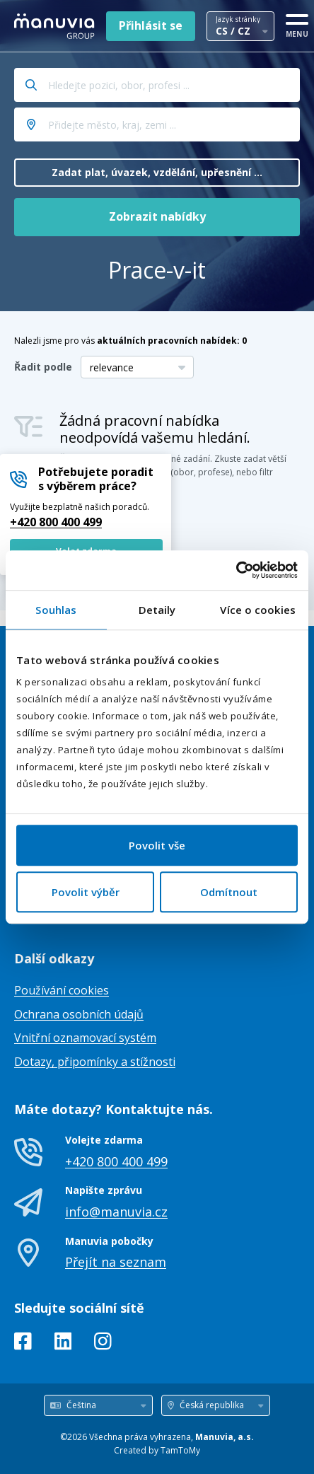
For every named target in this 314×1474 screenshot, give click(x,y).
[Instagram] (103, 1344)
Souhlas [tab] (55, 610)
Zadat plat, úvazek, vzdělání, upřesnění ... (157, 172)
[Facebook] (23, 1344)
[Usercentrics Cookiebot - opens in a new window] (236, 570)
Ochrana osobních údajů (79, 1014)
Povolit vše (157, 845)
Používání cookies (61, 990)
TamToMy (180, 1450)
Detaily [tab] (157, 610)
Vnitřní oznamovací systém (85, 1037)
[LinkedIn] (63, 1344)
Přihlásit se (150, 25)
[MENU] (297, 23)
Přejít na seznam (115, 1261)
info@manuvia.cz (116, 1211)
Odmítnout (228, 892)
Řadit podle (43, 366)
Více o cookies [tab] (257, 610)
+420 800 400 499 (56, 522)
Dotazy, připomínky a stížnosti (94, 1061)
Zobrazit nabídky (157, 216)
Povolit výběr (86, 892)
